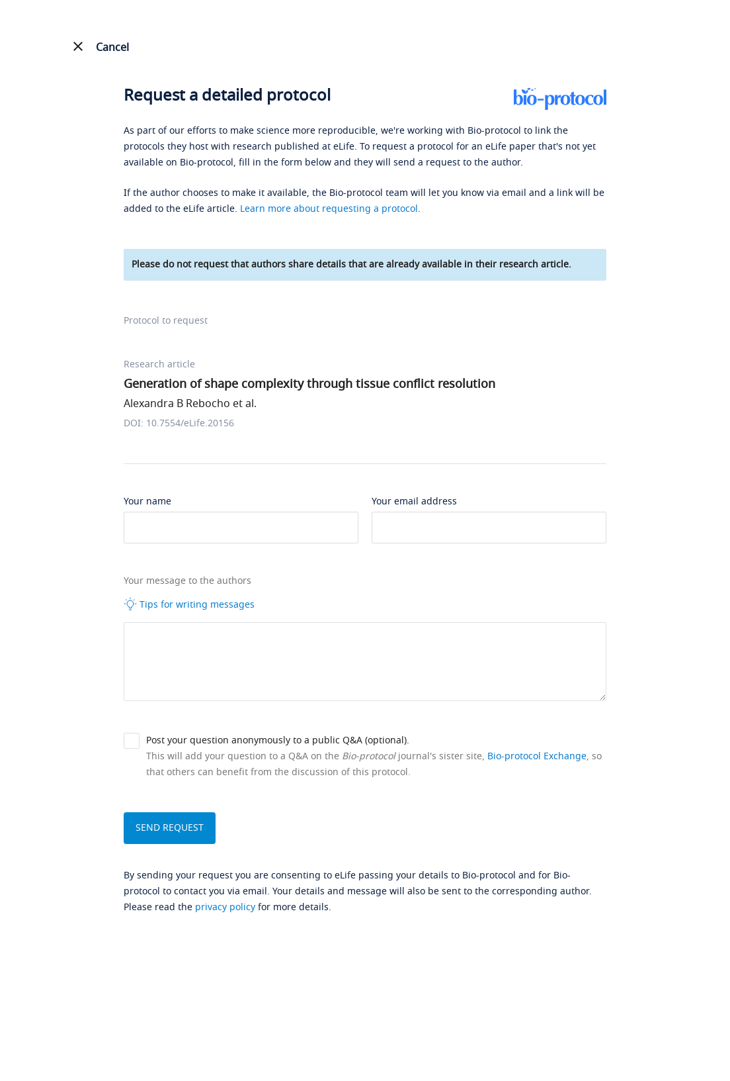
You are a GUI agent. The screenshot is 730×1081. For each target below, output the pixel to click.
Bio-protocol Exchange (537, 756)
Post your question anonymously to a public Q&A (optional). (277, 740)
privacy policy (225, 907)
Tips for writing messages (189, 604)
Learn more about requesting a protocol (329, 209)
